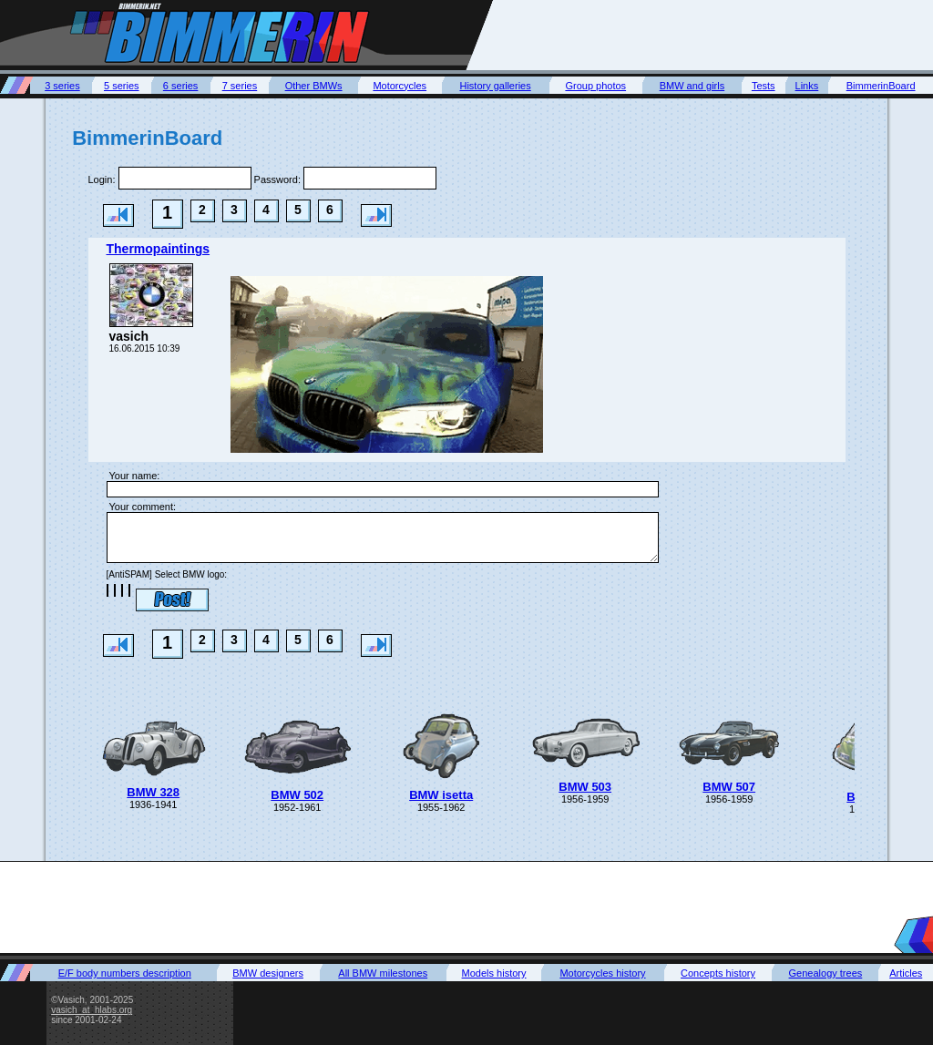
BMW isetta (441, 795)
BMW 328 (153, 792)
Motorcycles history (602, 973)
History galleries (494, 85)
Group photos (595, 85)
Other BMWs (314, 85)
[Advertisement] (712, 34)
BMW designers (267, 973)
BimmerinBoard (881, 85)
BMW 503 (585, 787)
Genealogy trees (826, 973)
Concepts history (718, 973)
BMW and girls (692, 85)
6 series (181, 85)
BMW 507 (728, 787)
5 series (121, 85)
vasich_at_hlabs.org (91, 1010)
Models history (494, 973)
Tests (763, 85)
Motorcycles (399, 85)
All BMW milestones (382, 973)
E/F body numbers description (124, 973)
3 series (62, 85)
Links (807, 85)
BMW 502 (297, 795)
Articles (905, 973)
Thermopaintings (158, 248)
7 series (240, 85)
